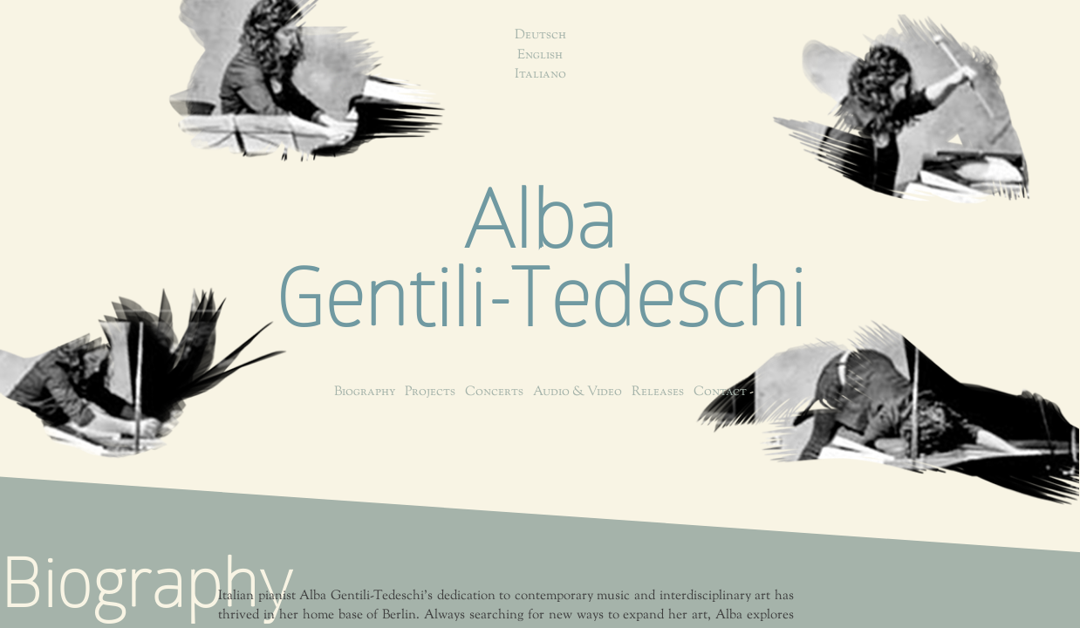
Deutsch (540, 35)
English (540, 55)
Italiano (540, 74)
